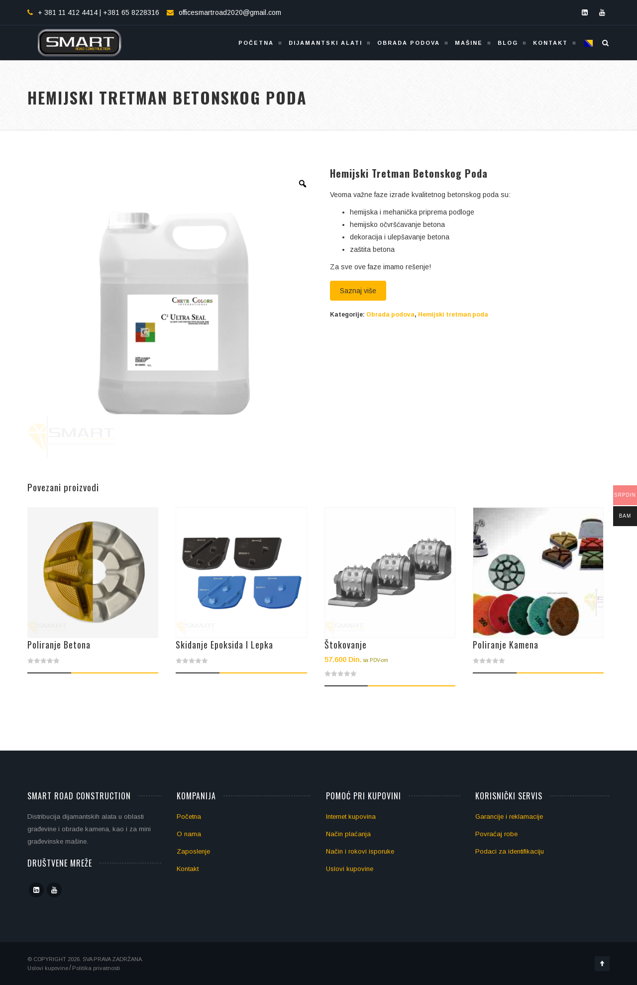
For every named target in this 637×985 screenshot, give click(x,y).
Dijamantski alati (325, 43)
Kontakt (550, 43)
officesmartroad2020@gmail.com (230, 12)
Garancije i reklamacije (509, 816)
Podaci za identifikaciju (509, 851)
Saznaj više (358, 291)
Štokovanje (345, 644)
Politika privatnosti (96, 968)
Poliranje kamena (505, 644)
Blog (508, 43)
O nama (189, 834)
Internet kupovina (351, 816)
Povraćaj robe (496, 834)
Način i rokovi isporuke (360, 851)
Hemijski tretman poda (453, 314)
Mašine (469, 43)
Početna (256, 43)
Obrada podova (408, 43)
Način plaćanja (348, 834)
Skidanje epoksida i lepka (224, 644)
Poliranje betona (59, 644)
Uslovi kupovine (349, 869)
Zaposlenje (193, 851)
